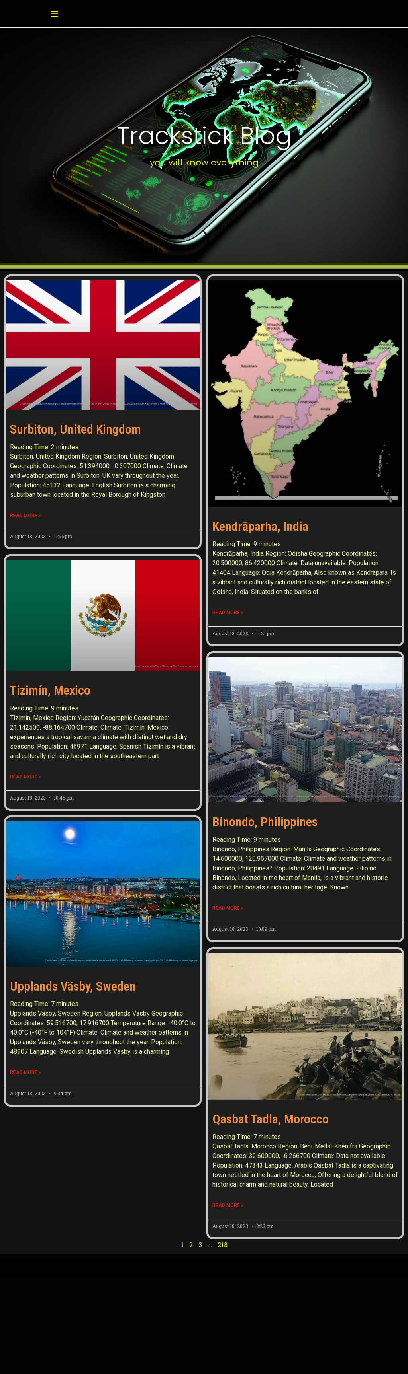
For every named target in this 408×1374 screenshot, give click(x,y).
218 (223, 1244)
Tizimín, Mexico (50, 690)
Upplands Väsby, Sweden (73, 1020)
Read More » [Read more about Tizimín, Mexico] (25, 777)
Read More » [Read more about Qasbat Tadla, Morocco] (227, 1205)
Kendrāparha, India (260, 526)
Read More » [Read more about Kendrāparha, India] (227, 612)
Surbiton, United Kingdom (75, 429)
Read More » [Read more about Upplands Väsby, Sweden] (25, 1107)
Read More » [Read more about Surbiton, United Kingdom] (25, 515)
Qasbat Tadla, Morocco (270, 1119)
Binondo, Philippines (265, 821)
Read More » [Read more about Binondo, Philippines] (227, 908)
